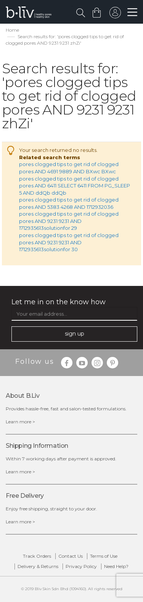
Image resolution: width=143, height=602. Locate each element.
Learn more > (20, 421)
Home (12, 30)
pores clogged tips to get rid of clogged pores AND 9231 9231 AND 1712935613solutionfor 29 (69, 221)
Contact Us (70, 556)
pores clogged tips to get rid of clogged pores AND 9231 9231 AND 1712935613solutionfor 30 (69, 242)
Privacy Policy (81, 566)
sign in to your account (115, 14)
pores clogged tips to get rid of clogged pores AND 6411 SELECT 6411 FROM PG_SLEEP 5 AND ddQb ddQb (74, 186)
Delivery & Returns (38, 566)
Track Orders (37, 556)
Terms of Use (103, 556)
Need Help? (116, 566)
